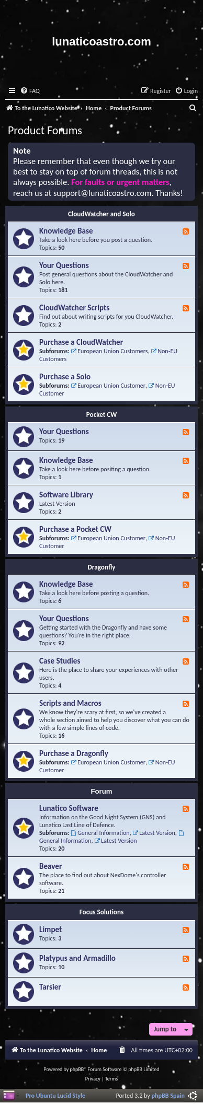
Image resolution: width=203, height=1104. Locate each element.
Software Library (66, 494)
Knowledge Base (66, 231)
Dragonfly (102, 567)
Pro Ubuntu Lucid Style (55, 1095)
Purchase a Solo (65, 376)
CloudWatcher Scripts (74, 307)
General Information (100, 832)
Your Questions (64, 265)
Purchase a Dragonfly (73, 753)
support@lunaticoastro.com (102, 193)
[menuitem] (30, 91)
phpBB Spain (168, 1095)
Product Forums (45, 130)
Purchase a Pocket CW (75, 529)
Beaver (50, 866)
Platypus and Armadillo (77, 958)
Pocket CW (101, 414)
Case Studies (59, 661)
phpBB (77, 1069)
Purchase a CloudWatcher (81, 342)
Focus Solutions (102, 912)
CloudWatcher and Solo (101, 214)
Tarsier (50, 987)
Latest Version (153, 832)
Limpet (50, 929)
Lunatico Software (68, 808)
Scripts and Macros (70, 703)
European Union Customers (109, 351)
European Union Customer (108, 385)
